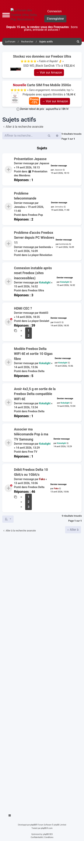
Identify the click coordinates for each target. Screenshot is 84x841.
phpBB (33, 825)
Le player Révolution (40, 255)
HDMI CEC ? (23, 308)
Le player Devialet (38, 320)
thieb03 (43, 312)
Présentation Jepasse (30, 159)
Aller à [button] (74, 529)
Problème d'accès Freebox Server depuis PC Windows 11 (34, 238)
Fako (42, 479)
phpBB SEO (48, 834)
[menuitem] (78, 41)
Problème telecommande (25, 196)
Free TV (32, 451)
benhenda (45, 247)
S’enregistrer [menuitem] (55, 18)
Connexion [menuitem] (54, 11)
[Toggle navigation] (10, 816)
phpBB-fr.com (47, 828)
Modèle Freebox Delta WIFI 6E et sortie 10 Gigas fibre (33, 354)
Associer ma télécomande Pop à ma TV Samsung (31, 434)
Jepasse (44, 163)
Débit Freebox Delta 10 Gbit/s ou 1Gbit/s (31, 472)
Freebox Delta (36, 371)
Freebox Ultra (36, 290)
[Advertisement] (42, 672)
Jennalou (19, 206)
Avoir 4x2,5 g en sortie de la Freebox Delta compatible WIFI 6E (35, 394)
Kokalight (45, 282)
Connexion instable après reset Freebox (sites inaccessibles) (33, 273)
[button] (6, 15)
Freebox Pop (35, 214)
